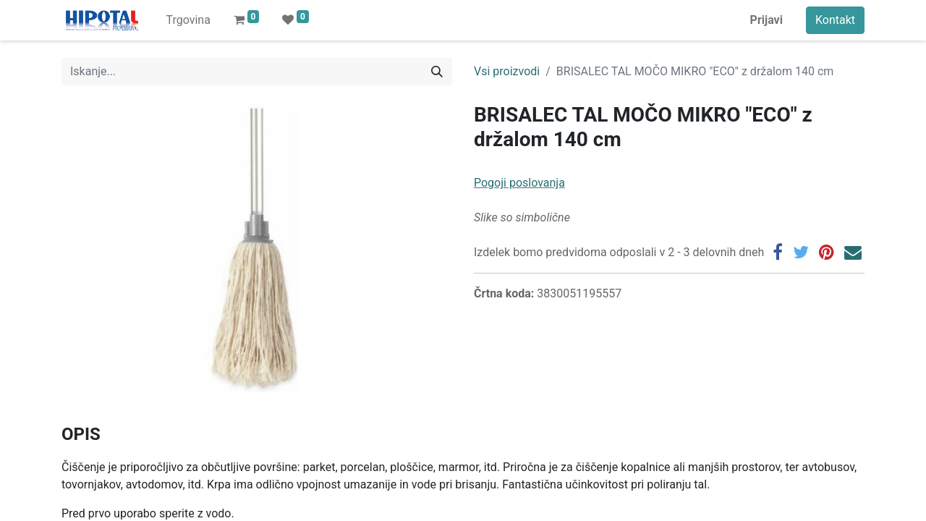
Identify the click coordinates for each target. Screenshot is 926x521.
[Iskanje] (437, 71)
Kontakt (835, 20)
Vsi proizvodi (507, 71)
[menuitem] (188, 20)
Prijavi (766, 20)
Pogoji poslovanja (519, 183)
